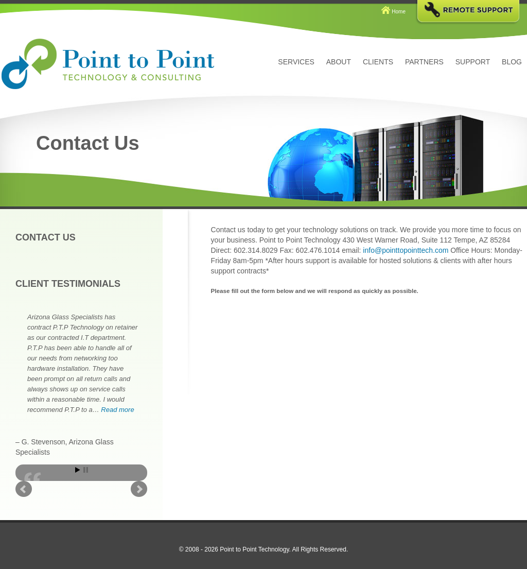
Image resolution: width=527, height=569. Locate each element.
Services (296, 62)
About (338, 62)
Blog (512, 62)
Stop (85, 470)
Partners (424, 62)
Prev (23, 489)
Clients (378, 62)
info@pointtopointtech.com (405, 250)
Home (399, 11)
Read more (117, 409)
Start (77, 470)
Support (472, 62)
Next (139, 489)
